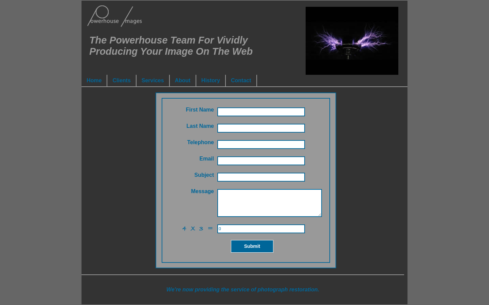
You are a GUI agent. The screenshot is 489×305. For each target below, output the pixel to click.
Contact (241, 80)
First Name (200, 110)
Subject (204, 175)
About (183, 80)
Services (153, 80)
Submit (252, 246)
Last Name (200, 126)
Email (206, 159)
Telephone (200, 142)
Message (202, 191)
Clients (121, 80)
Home (94, 80)
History (210, 80)
